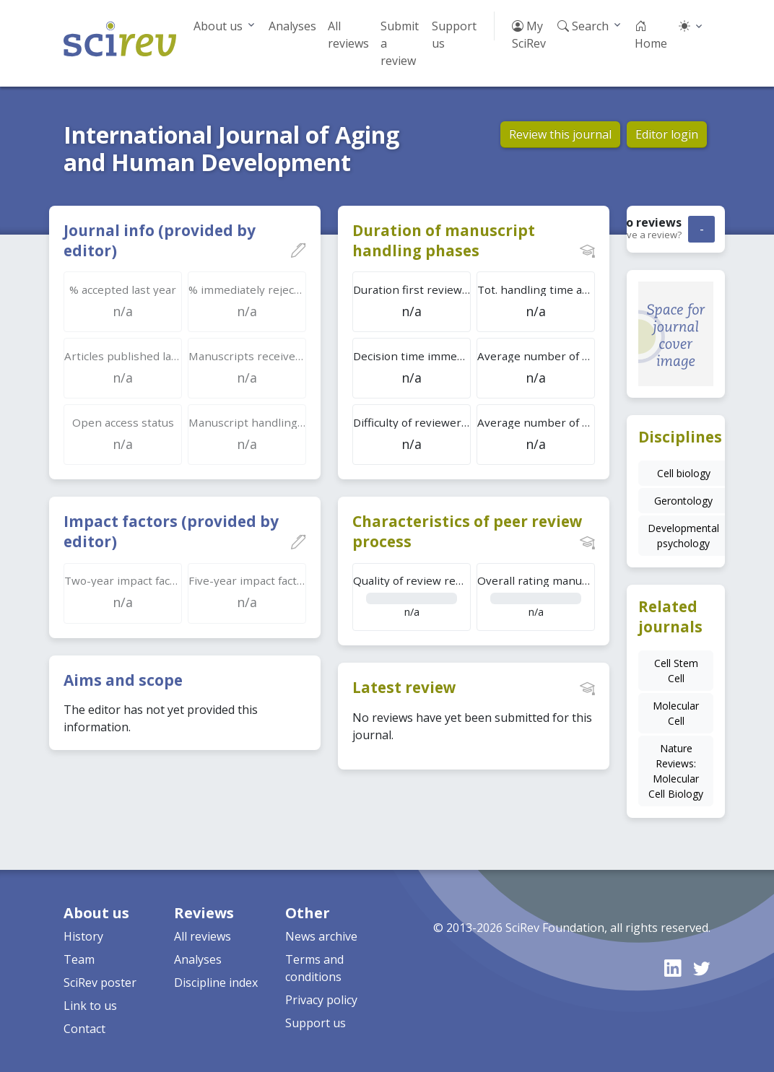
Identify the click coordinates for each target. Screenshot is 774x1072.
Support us (454, 34)
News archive (321, 936)
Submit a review (400, 43)
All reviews (348, 34)
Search (583, 26)
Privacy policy (321, 1000)
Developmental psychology (683, 535)
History (83, 936)
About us (218, 26)
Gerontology (683, 500)
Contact (84, 1029)
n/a (412, 596)
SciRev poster (100, 982)
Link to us (90, 1006)
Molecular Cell (676, 713)
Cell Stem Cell (676, 670)
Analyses (292, 26)
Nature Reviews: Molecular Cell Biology (675, 771)
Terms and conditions (314, 968)
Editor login (666, 134)
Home (651, 34)
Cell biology (683, 473)
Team (79, 959)
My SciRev (529, 34)
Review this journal (560, 134)
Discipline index (216, 982)
